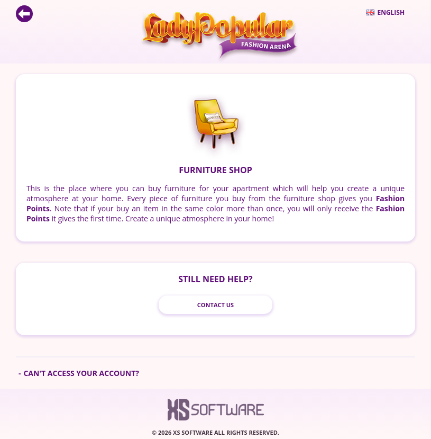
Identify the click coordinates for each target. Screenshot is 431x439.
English (385, 12)
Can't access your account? (81, 373)
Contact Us (215, 305)
